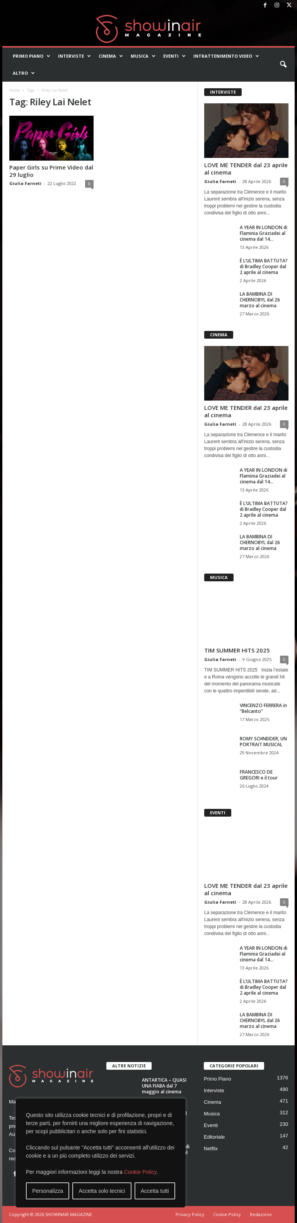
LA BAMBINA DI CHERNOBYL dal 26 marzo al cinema (260, 300)
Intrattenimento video (226, 56)
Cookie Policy (140, 1172)
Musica (143, 56)
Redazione (261, 1214)
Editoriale (214, 1137)
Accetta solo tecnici (102, 1191)
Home (14, 90)
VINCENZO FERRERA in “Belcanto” (263, 708)
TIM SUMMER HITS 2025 (237, 650)
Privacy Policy (190, 1214)
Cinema (111, 56)
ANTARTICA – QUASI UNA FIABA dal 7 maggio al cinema (164, 1086)
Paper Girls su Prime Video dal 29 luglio (51, 170)
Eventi (174, 56)
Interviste (74, 56)
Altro (24, 73)
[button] (283, 64)
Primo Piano (31, 56)
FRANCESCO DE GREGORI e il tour (259, 775)
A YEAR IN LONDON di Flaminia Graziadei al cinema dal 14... (263, 233)
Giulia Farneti (25, 183)
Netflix (211, 1148)
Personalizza (47, 1191)
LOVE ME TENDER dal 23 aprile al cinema (246, 168)
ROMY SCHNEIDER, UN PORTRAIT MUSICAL (263, 741)
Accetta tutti (155, 1191)
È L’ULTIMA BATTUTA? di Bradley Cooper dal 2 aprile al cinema (264, 266)
